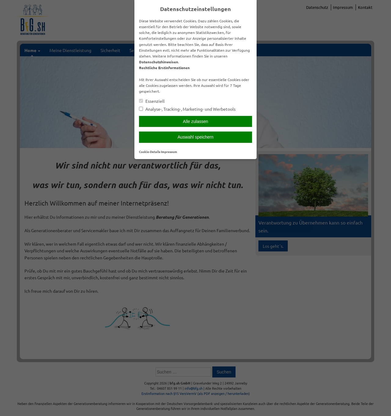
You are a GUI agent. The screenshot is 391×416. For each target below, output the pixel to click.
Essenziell (152, 101)
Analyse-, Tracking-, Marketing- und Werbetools (187, 109)
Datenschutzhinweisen (158, 61)
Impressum (169, 151)
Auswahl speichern (195, 137)
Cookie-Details (149, 151)
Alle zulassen (195, 121)
